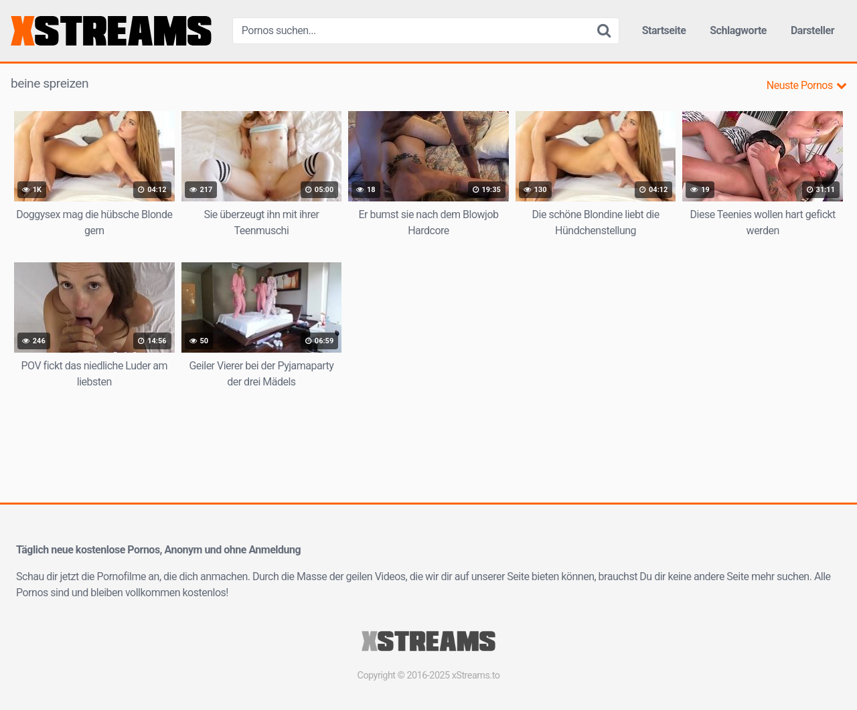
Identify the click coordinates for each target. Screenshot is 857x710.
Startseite (664, 30)
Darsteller (812, 30)
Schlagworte (738, 30)
